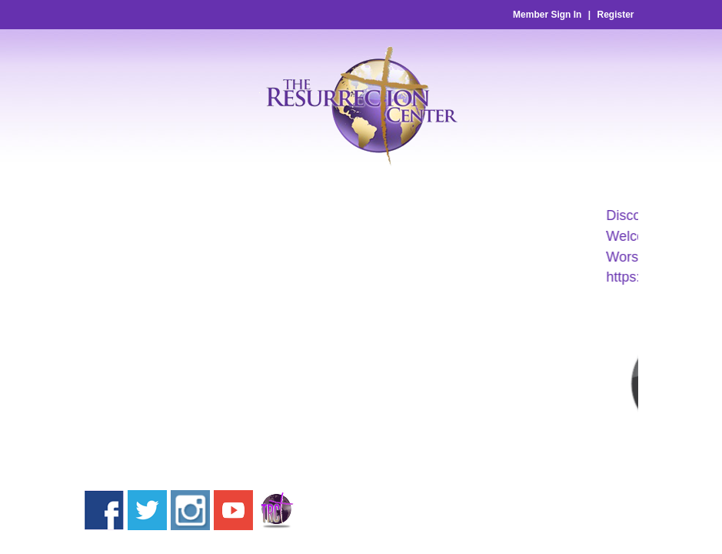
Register (615, 14)
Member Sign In (547, 14)
